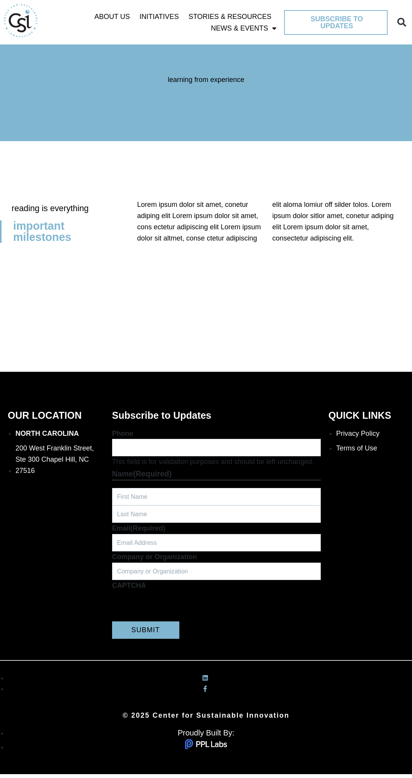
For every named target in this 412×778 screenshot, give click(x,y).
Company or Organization (154, 560)
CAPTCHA (129, 589)
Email (138, 530)
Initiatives (159, 16)
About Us (112, 16)
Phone (122, 433)
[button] (401, 22)
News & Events (243, 28)
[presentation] (171, 610)
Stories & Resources (230, 16)
